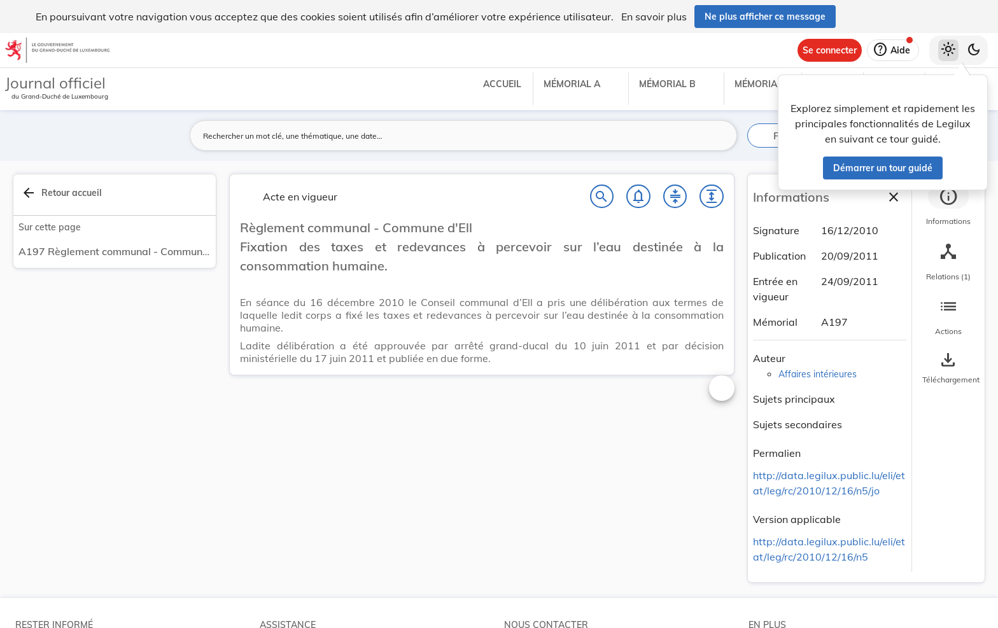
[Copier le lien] (818, 455)
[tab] (948, 207)
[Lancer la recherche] (719, 135)
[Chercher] (602, 197)
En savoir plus (654, 16)
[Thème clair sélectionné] (948, 50)
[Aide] (893, 50)
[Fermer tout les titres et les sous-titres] (675, 197)
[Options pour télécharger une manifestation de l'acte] (948, 368)
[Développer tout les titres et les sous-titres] (711, 197)
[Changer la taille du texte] (721, 388)
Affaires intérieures (817, 374)
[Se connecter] (830, 50)
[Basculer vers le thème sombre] (974, 50)
